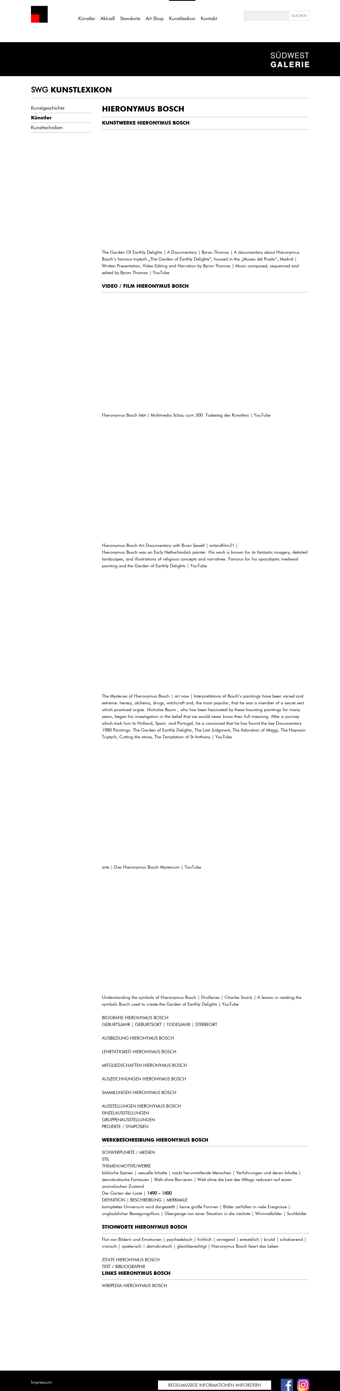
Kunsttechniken (47, 128)
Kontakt (209, 18)
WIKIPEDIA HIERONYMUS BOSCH (134, 1285)
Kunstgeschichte (47, 108)
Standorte (130, 18)
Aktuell (108, 18)
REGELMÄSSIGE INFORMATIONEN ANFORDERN (214, 1385)
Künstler (86, 18)
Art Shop (155, 18)
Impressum (41, 1382)
